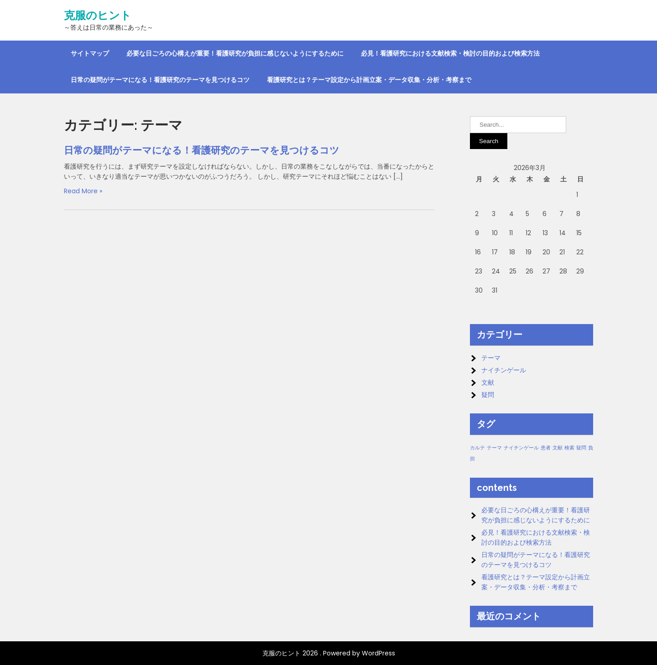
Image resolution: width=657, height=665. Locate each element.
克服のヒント (97, 15)
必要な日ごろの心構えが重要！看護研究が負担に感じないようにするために (235, 53)
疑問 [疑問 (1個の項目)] (581, 447)
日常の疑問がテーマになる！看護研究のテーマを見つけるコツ (160, 79)
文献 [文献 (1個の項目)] (558, 447)
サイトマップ (90, 53)
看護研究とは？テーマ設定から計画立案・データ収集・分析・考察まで (369, 79)
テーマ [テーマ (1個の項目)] (494, 447)
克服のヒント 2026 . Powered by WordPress (328, 653)
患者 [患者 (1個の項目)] (546, 447)
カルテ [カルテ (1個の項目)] (477, 447)
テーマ (491, 357)
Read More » (83, 191)
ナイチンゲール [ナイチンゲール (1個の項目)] (521, 447)
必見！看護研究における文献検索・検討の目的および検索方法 (450, 53)
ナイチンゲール (503, 370)
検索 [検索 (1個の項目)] (569, 447)
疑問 (487, 394)
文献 (487, 382)
